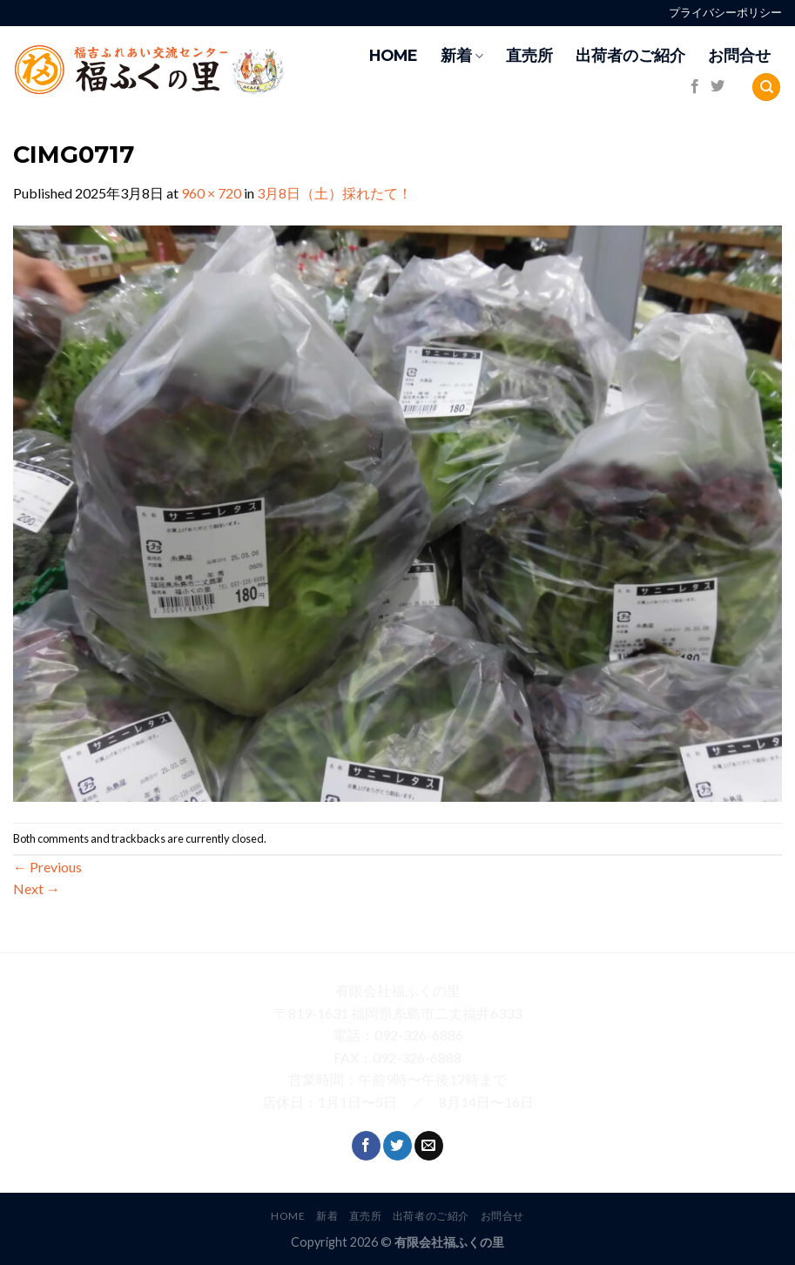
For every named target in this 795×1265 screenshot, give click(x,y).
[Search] (766, 87)
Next (36, 888)
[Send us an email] (428, 1146)
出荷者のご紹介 (630, 55)
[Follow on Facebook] (695, 87)
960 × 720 (211, 193)
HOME (393, 55)
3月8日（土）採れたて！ (334, 193)
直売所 (529, 55)
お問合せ (739, 55)
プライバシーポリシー (725, 12)
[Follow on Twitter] (717, 87)
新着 (462, 55)
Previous (47, 866)
